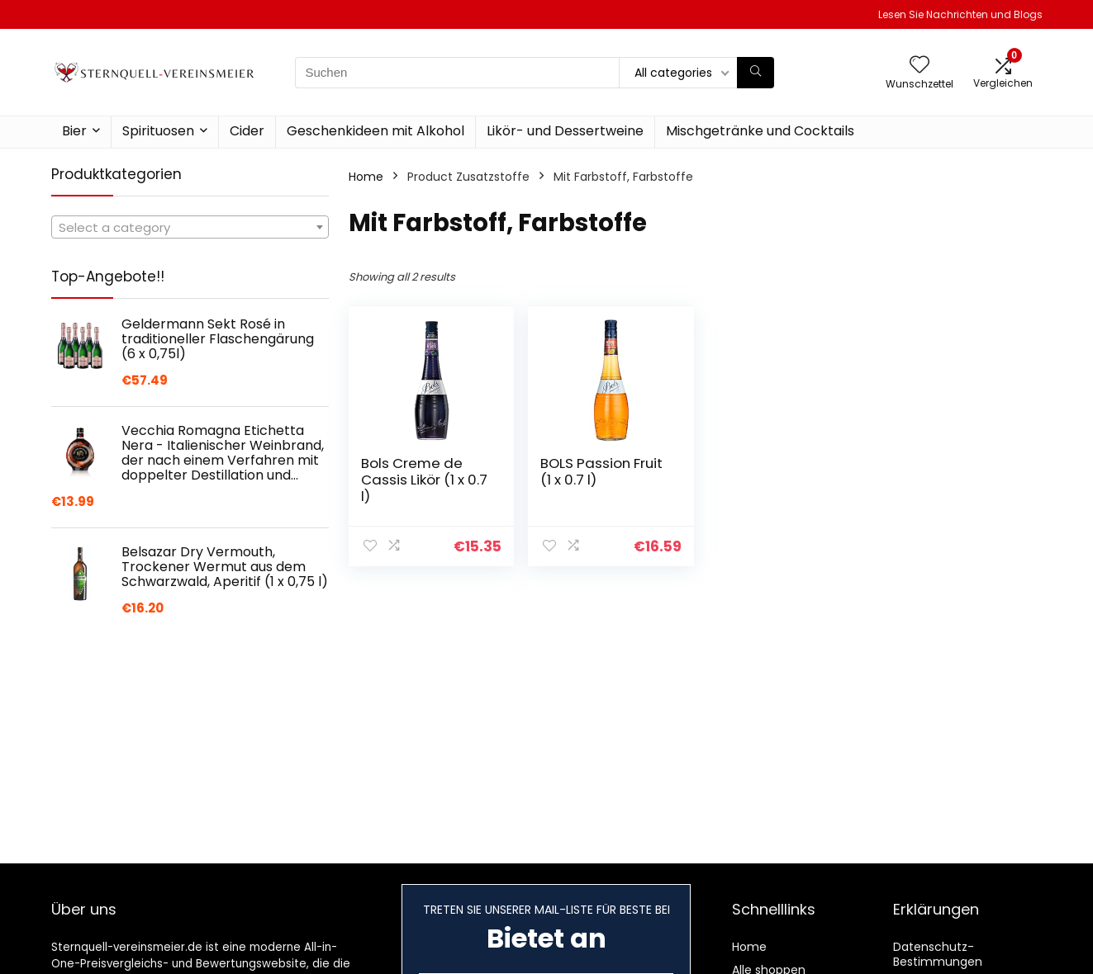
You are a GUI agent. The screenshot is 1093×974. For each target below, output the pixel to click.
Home (366, 176)
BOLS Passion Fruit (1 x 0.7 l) (599, 471)
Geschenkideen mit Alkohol (375, 130)
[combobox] (190, 227)
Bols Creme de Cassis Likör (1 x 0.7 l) (412, 479)
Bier (74, 130)
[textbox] (190, 227)
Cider (247, 130)
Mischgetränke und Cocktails (760, 130)
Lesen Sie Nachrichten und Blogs (960, 14)
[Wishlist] (919, 65)
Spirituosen (158, 130)
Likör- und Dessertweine (565, 130)
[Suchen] (755, 72)
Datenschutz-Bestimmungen (937, 954)
